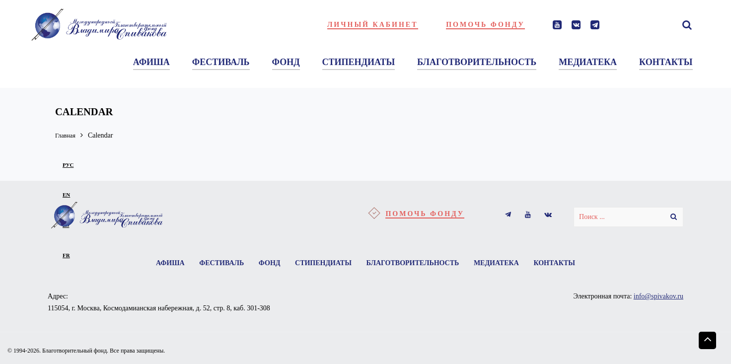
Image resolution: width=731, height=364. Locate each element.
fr (66, 255)
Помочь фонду (485, 24)
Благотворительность (414, 263)
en (66, 195)
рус (68, 165)
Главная (66, 135)
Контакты (560, 263)
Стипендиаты (323, 263)
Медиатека (500, 263)
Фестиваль (217, 263)
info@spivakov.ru (658, 297)
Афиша (164, 263)
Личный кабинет (372, 24)
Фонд (268, 263)
